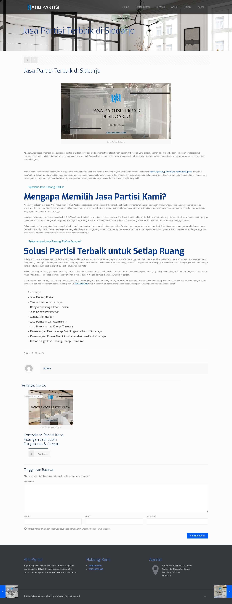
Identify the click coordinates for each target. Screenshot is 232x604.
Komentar (29, 482)
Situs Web (151, 516)
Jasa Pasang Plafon (42, 297)
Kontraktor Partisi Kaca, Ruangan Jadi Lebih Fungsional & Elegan (44, 439)
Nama (27, 516)
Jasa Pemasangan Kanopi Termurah (52, 326)
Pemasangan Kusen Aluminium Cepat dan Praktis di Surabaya (68, 336)
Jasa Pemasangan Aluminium (48, 321)
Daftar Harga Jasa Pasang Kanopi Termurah (57, 341)
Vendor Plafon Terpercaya (46, 302)
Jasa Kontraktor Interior (44, 312)
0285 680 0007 (95, 566)
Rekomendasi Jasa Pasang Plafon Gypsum (55, 241)
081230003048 (81, 284)
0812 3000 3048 (96, 569)
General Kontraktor (42, 317)
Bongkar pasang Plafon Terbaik (49, 307)
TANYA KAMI (30, 165)
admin (47, 368)
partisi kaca (169, 172)
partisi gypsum (156, 172)
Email (88, 516)
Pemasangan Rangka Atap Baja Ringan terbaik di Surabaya (66, 331)
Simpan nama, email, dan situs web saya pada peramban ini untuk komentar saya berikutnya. (69, 529)
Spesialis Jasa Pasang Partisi (46, 187)
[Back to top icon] (205, 596)
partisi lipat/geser (184, 172)
